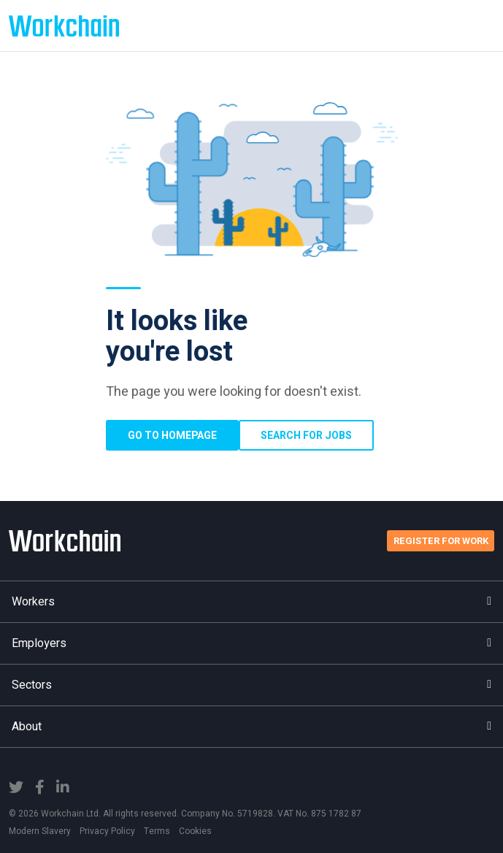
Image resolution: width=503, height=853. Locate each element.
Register (440, 541)
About (251, 726)
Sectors (251, 685)
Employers (251, 643)
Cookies (195, 831)
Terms (157, 831)
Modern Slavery (40, 831)
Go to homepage (172, 435)
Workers (251, 602)
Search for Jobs (306, 435)
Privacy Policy (107, 831)
